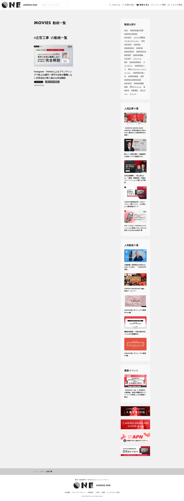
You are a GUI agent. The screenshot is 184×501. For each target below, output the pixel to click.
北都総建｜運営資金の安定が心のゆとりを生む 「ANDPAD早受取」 (135, 267)
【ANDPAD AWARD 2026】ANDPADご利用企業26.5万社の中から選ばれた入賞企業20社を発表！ (135, 131)
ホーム (36, 471)
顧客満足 (134, 90)
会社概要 (67, 492)
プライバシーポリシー (79, 492)
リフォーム (137, 59)
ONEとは (114, 5)
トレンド (38, 82)
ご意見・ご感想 (100, 492)
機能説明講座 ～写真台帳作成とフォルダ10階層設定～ (135, 333)
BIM (125, 62)
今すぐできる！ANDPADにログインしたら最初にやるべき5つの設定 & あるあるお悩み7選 (135, 228)
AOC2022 (127, 83)
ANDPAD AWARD (130, 34)
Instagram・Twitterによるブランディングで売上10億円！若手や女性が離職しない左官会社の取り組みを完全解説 (53, 74)
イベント (158, 5)
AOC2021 (127, 37)
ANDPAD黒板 (138, 55)
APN (143, 41)
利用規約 (90, 492)
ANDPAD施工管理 (136, 30)
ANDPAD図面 (139, 83)
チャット (133, 94)
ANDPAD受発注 (135, 62)
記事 (128, 5)
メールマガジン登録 (113, 492)
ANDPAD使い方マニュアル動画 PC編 (135, 354)
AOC (126, 30)
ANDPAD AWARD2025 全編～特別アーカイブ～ (134, 290)
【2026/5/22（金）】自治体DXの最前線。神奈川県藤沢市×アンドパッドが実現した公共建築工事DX (135, 393)
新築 (126, 87)
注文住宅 (127, 59)
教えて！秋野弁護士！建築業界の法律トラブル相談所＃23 (135, 155)
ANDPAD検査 (133, 76)
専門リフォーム (135, 87)
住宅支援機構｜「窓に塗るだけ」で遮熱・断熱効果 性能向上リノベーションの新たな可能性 (135, 179)
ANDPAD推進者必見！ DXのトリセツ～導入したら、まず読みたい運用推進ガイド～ (135, 204)
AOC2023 (127, 44)
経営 (142, 76)
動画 (143, 5)
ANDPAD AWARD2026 (132, 80)
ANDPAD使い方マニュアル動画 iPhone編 (135, 311)
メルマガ (175, 5)
